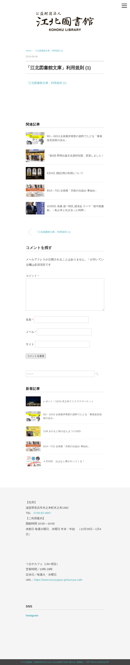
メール (31, 331)
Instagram (32, 615)
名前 (29, 319)
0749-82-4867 (42, 512)
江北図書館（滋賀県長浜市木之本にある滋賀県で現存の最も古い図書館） (54, 662)
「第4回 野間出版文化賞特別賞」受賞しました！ (75, 155)
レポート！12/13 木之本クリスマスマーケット (68, 401)
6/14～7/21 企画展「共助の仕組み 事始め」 (72, 190)
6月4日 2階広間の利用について (65, 173)
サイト (30, 344)
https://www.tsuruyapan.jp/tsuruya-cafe (58, 579)
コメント (32, 275)
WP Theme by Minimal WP (98, 662)
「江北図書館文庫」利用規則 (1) (48, 51)
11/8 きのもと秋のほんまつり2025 (62, 431)
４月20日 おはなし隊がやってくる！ (64, 461)
